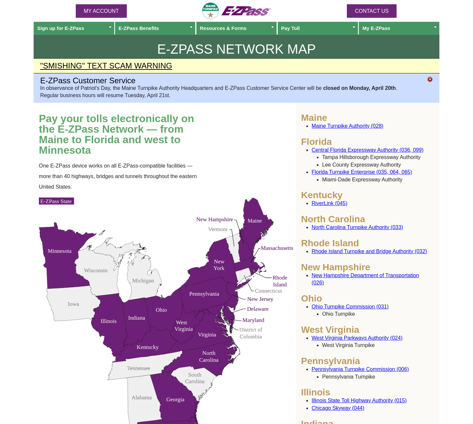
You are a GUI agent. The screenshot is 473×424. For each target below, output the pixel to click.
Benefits (156, 28)
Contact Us (372, 11)
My (399, 28)
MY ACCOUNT (101, 11)
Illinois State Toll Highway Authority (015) (359, 400)
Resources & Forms (237, 28)
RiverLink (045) (329, 203)
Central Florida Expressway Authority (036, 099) (368, 150)
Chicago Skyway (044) (338, 408)
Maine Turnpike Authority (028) (347, 126)
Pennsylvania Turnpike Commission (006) (360, 369)
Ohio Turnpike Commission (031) (350, 306)
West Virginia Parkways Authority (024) (357, 338)
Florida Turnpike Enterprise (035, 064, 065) (362, 172)
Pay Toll (318, 28)
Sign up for (74, 28)
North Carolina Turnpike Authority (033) (357, 227)
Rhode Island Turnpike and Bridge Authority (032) (369, 251)
